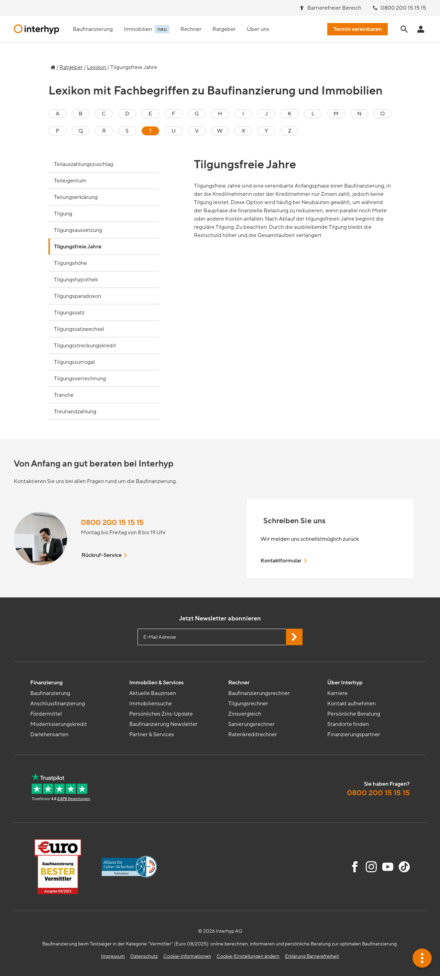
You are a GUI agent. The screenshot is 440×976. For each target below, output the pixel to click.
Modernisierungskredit (58, 724)
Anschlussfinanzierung (57, 703)
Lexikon (96, 67)
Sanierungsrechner (251, 724)
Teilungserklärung (76, 197)
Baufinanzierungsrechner (259, 693)
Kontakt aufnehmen (351, 703)
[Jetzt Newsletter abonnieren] (294, 637)
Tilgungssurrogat (74, 362)
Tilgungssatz (69, 312)
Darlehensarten (49, 734)
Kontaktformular (284, 560)
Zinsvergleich (244, 714)
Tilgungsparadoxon (77, 296)
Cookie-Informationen (187, 956)
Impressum (113, 956)
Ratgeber (71, 67)
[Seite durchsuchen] (404, 29)
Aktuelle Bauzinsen (152, 693)
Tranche (64, 395)
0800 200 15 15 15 (112, 523)
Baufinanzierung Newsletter (163, 724)
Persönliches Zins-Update (161, 714)
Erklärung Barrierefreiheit (312, 956)
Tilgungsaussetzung (78, 230)
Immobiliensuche (150, 703)
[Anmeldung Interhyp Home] (420, 29)
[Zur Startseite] (51, 65)
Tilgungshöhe (70, 263)
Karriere (337, 693)
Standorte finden (348, 724)
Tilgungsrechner (248, 703)
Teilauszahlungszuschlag (83, 164)
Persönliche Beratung (353, 714)
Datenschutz (144, 956)
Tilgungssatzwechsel (79, 329)
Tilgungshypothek (76, 279)
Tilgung (63, 213)
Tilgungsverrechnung (80, 378)
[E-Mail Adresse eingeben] (220, 637)
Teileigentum (70, 180)
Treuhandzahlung (75, 411)
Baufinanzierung (50, 693)
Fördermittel (46, 714)
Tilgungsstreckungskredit (85, 345)
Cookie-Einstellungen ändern (248, 956)
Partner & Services (151, 734)
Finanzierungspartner (353, 734)
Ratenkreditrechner (252, 734)
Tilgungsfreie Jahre (77, 246)
